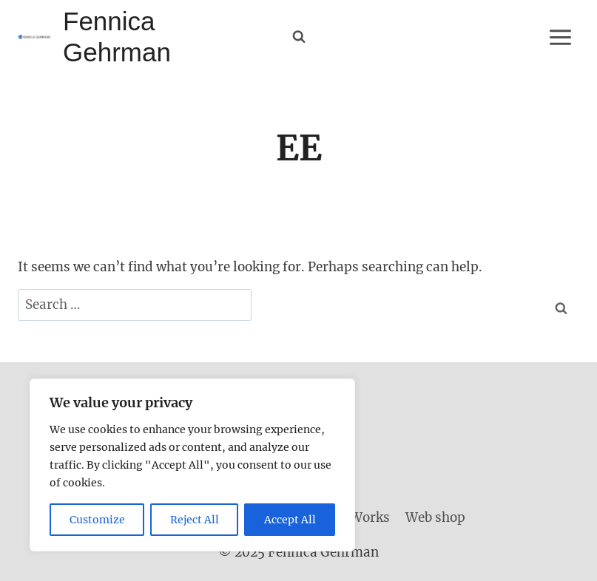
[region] (192, 464)
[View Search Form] (299, 37)
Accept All (290, 519)
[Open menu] (560, 37)
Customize (97, 519)
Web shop (435, 517)
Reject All (194, 519)
